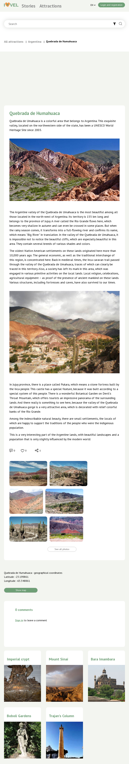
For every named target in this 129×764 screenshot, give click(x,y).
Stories (28, 6)
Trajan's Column (61, 715)
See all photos (62, 549)
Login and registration (111, 4)
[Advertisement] (64, 76)
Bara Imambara (103, 659)
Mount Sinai (58, 659)
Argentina (34, 42)
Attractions (50, 6)
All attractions (13, 42)
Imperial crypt (18, 659)
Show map (21, 590)
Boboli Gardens (19, 715)
